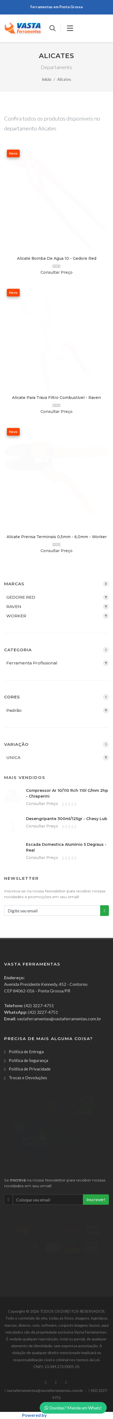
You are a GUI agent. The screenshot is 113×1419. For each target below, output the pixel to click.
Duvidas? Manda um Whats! (73, 1407)
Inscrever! (95, 1199)
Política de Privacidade (30, 1068)
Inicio (46, 79)
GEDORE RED (20, 597)
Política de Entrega (26, 1051)
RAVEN (13, 606)
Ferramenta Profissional (31, 663)
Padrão (14, 710)
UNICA (13, 757)
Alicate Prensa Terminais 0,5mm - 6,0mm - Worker (57, 536)
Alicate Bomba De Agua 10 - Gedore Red (56, 258)
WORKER (16, 615)
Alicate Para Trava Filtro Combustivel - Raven (56, 397)
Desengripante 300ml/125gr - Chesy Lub (66, 818)
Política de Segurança (28, 1060)
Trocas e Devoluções (28, 1077)
